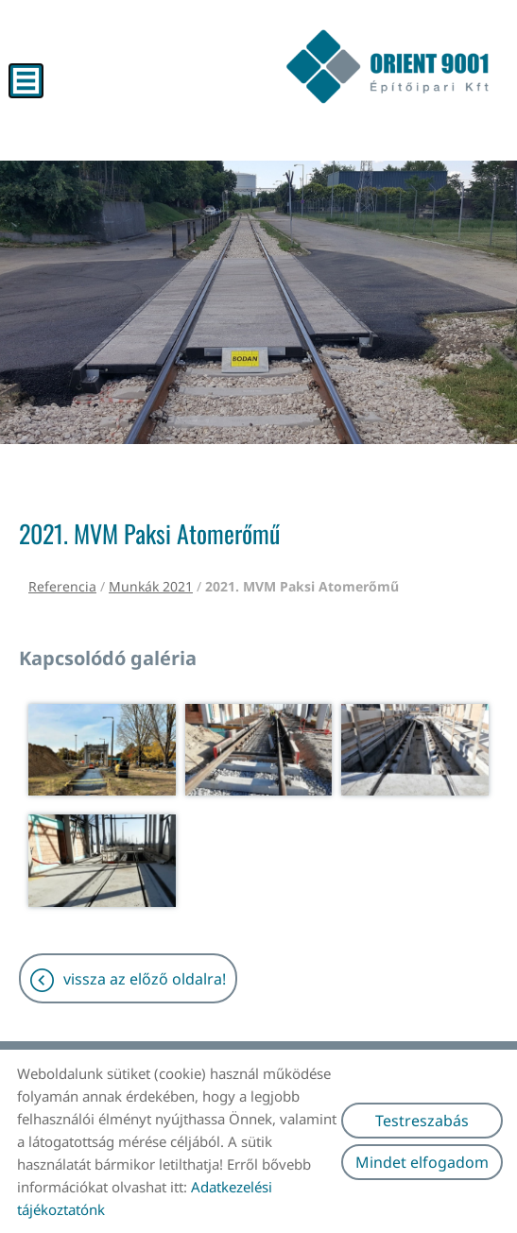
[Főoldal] (387, 66)
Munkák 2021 (151, 586)
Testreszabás (422, 1120)
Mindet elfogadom (422, 1162)
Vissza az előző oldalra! (144, 978)
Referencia (62, 586)
